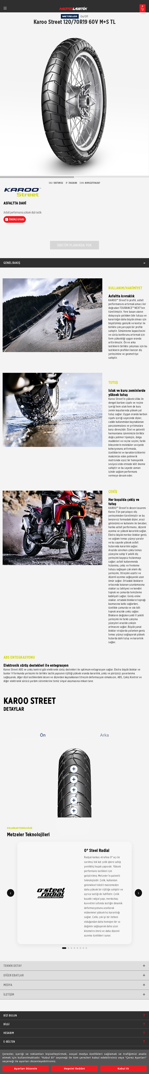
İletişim (8, 994)
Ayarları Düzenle (25, 1068)
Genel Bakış (11, 263)
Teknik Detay (12, 966)
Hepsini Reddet (74, 1068)
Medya (7, 985)
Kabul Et (123, 1068)
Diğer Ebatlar (13, 975)
